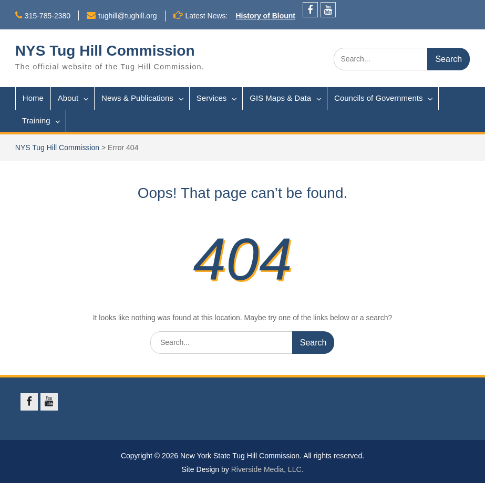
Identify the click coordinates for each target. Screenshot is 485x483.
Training (36, 120)
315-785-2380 (47, 16)
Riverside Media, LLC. (267, 469)
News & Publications (137, 97)
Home (33, 97)
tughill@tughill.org (127, 16)
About (68, 97)
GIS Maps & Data (280, 97)
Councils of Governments (378, 97)
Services (212, 97)
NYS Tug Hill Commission (105, 51)
